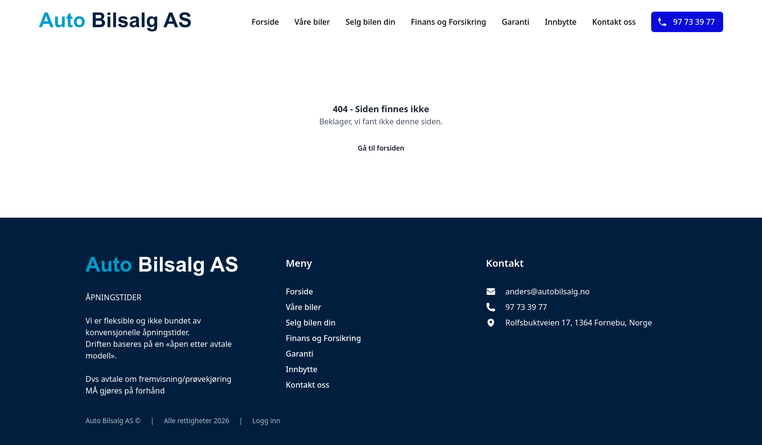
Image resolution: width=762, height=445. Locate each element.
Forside (265, 22)
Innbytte (560, 22)
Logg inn (266, 420)
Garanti (515, 22)
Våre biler (312, 22)
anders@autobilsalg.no (547, 291)
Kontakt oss (614, 22)
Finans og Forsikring (448, 22)
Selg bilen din (371, 22)
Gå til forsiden (381, 148)
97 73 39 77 (686, 22)
